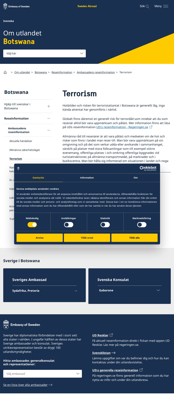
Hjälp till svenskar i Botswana (17, 106)
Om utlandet (22, 72)
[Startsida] (6, 72)
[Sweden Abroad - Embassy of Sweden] (19, 6)
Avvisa (39, 237)
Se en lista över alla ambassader (25, 399)
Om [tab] (136, 177)
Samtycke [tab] (38, 177)
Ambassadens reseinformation (96, 72)
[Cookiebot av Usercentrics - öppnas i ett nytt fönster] (143, 168)
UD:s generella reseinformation (115, 385)
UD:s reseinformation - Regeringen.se (122, 127)
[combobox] (44, 53)
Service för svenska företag (22, 247)
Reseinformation (62, 72)
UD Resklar (100, 350)
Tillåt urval (87, 237)
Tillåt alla (134, 237)
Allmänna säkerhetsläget (24, 150)
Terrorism (15, 158)
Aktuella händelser (20, 141)
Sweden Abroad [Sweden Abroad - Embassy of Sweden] (87, 6)
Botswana (41, 72)
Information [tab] (87, 177)
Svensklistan (101, 367)
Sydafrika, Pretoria (25, 305)
